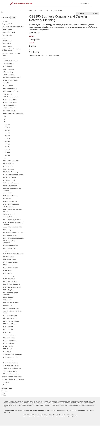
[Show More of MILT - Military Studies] (2, 290)
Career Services (6, 43)
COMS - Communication (10, 105)
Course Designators (8, 63)
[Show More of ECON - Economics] (2, 169)
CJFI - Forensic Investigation (11, 97)
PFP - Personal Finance (9, 324)
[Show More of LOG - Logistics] (2, 273)
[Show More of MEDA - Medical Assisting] (2, 281)
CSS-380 (7, 152)
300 (5, 122)
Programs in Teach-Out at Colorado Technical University (12, 49)
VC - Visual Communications (11, 374)
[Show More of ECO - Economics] (2, 166)
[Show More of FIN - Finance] (2, 198)
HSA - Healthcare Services (10, 245)
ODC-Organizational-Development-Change (12, 311)
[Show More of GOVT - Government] (2, 214)
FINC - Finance (7, 193)
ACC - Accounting (8, 66)
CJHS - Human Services (10, 99)
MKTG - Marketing (8, 297)
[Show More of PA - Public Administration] (2, 318)
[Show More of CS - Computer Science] (2, 111)
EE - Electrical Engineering (10, 172)
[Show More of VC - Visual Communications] (2, 374)
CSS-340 (7, 141)
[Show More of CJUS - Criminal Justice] (2, 102)
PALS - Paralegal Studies (10, 315)
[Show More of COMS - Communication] (2, 105)
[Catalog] (85, 13)
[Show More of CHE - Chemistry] (2, 94)
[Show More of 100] (3, 116)
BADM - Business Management (11, 77)
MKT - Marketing (7, 300)
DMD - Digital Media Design (10, 160)
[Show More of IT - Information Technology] (2, 262)
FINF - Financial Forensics (10, 195)
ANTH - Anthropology (9, 74)
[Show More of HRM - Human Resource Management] (2, 238)
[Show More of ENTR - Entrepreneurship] (2, 186)
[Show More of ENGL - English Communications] (2, 183)
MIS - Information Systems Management (10, 293)
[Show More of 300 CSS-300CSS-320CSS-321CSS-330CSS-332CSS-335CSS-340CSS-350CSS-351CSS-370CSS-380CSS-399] (3, 122)
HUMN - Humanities (8, 251)
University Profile (7, 29)
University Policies (7, 35)
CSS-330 (7, 133)
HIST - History (7, 230)
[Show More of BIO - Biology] (2, 83)
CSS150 (31, 36)
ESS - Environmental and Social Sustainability (12, 189)
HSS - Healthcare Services (10, 248)
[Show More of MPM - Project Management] (2, 303)
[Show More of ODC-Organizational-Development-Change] (2, 311)
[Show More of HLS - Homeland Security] (2, 235)
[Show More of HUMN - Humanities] (2, 251)
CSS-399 (7, 155)
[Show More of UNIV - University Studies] (2, 371)
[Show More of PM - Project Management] (2, 335)
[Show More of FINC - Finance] (2, 193)
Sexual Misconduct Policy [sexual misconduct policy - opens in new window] (42, 416)
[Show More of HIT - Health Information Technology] (2, 232)
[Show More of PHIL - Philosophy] (2, 326)
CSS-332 (7, 135)
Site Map (3, 393)
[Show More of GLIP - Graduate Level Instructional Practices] (2, 209)
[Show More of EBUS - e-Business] (2, 163)
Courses (5, 58)
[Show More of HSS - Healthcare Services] (2, 248)
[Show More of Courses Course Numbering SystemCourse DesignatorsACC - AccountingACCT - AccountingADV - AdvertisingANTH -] (2, 58)
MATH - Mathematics (9, 278)
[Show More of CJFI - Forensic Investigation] (2, 97)
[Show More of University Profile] (2, 29)
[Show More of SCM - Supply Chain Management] (2, 354)
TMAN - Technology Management (12, 368)
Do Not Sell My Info (61, 414)
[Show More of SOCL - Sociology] (2, 360)
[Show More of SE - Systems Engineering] (2, 357)
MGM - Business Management (11, 284)
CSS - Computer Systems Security (13, 113)
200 (5, 119)
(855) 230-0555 (74, 416)
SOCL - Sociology (8, 360)
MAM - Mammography (9, 276)
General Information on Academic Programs (11, 54)
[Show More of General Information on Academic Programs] (2, 53)
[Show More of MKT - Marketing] (2, 300)
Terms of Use (44, 414)
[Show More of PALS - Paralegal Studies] (2, 315)
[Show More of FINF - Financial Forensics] (2, 196)
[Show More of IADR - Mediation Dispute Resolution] (2, 254)
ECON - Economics (8, 169)
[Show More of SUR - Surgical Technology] (2, 363)
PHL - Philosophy (8, 329)
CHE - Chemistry (7, 94)
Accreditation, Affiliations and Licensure (13, 26)
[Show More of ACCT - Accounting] (2, 69)
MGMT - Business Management (11, 287)
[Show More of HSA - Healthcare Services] (2, 245)
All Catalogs (3, 395)
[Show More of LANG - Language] (2, 265)
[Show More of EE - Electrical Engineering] (2, 172)
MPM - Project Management (10, 302)
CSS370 (31, 42)
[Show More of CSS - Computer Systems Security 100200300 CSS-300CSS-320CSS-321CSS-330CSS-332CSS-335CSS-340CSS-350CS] (2, 113)
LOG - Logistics (7, 273)
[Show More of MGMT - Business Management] (2, 287)
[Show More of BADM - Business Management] (2, 77)
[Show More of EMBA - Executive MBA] (2, 177)
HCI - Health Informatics (9, 217)
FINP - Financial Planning (10, 201)
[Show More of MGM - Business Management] (2, 284)
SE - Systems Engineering (10, 357)
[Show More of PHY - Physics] (2, 332)
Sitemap (25, 416)
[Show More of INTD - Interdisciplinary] (2, 259)
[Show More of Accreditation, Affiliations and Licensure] (2, 27)
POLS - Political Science (10, 340)
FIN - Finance (7, 198)
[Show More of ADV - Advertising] (2, 72)
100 (5, 116)
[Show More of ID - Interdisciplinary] (2, 256)
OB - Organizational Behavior (11, 308)
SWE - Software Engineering (11, 365)
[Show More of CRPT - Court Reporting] (2, 108)
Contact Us (52, 416)
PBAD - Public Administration (11, 321)
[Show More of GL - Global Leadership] (2, 207)
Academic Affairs (7, 40)
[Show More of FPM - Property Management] (2, 204)
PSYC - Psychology (8, 343)
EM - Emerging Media (9, 180)
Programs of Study (7, 24)
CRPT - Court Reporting (9, 108)
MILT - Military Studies (9, 290)
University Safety (32, 416)
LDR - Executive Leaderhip (10, 267)
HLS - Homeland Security (10, 235)
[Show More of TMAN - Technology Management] (2, 368)
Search (13, 17)
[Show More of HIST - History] (2, 230)
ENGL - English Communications (12, 183)
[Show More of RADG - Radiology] (2, 346)
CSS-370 (7, 149)
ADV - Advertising (8, 72)
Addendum (5, 385)
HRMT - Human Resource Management (10, 241)
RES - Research (7, 349)
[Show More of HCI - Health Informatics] (2, 217)
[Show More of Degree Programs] (2, 46)
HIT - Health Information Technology (13, 232)
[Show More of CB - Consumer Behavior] (2, 88)
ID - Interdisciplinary (8, 256)
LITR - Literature (7, 270)
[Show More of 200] (3, 119)
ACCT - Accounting (8, 69)
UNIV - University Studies (10, 371)
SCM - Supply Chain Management (12, 354)
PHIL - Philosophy (8, 326)
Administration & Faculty (9, 32)
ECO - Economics (8, 166)
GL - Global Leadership (9, 207)
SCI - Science (7, 351)
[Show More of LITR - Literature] (2, 270)
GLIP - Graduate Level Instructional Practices (12, 210)
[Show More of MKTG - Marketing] (2, 297)
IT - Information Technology (10, 262)
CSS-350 (7, 144)
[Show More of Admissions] (2, 38)
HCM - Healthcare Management (12, 219)
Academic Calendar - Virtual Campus (12, 376)
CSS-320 (7, 127)
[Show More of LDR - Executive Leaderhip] (2, 267)
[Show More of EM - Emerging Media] (2, 180)
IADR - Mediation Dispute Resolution (13, 253)
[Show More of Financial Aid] (2, 382)
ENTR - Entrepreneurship (10, 185)
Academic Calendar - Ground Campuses (13, 379)
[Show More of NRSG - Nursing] (2, 305)
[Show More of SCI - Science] (2, 351)
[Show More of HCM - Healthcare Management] (2, 220)
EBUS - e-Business (8, 163)
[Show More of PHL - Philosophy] (2, 329)
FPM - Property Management (11, 204)
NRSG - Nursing (7, 305)
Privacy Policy (26, 414)
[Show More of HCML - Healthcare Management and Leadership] (2, 222)
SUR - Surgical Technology (10, 362)
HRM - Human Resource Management (13, 238)
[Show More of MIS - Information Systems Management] (2, 292)
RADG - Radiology (8, 346)
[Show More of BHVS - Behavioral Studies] (2, 80)
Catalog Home (4, 391)
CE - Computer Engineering (10, 91)
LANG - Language (8, 265)
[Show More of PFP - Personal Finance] (2, 324)
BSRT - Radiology (8, 85)
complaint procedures (80, 405)
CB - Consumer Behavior (10, 88)
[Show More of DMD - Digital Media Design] (2, 161)
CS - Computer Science (9, 110)
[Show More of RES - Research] (2, 349)
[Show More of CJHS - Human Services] (2, 99)
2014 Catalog (31, 10)
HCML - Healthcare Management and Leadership (13, 223)
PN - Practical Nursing (9, 337)
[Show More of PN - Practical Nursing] (2, 338)
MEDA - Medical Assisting (10, 281)
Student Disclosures (71, 414)
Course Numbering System (10, 60)
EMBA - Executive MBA (9, 177)
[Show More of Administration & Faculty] (2, 32)
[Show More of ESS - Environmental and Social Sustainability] (2, 188)
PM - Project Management (10, 335)
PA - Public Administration (10, 318)
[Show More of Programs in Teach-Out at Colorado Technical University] (2, 49)
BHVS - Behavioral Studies (10, 80)
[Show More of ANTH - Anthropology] (2, 74)
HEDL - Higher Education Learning (12, 227)
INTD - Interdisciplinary (9, 259)
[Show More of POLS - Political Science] (2, 340)
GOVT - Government (9, 214)
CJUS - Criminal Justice (9, 102)
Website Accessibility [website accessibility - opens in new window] (35, 414)
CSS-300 (7, 124)
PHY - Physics (7, 332)
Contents (4, 21)
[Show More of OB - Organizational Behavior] (2, 308)
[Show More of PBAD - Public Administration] (2, 321)
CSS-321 (7, 130)
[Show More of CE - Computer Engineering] (2, 91)
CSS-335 (7, 138)
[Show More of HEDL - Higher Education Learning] (2, 227)
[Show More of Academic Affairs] (2, 40)
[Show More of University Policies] (2, 35)
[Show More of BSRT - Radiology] (2, 86)
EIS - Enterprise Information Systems (13, 174)
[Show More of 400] (3, 158)
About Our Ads (52, 414)
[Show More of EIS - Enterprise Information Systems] (2, 174)
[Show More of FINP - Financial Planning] (2, 201)
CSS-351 (7, 147)
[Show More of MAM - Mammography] (2, 276)
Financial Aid (6, 382)
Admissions (6, 38)
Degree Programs (7, 46)
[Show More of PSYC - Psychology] (2, 343)
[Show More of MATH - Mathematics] (2, 279)
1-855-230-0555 (84, 3)
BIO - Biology (6, 83)
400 (5, 158)
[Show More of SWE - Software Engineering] (2, 365)
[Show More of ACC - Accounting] (2, 66)
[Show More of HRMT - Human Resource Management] (2, 241)
